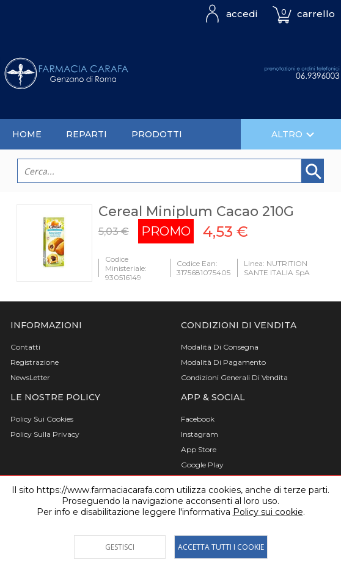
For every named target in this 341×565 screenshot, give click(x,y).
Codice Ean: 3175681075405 (203, 268)
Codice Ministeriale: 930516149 (126, 268)
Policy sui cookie (268, 511)
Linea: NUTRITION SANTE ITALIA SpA (277, 268)
